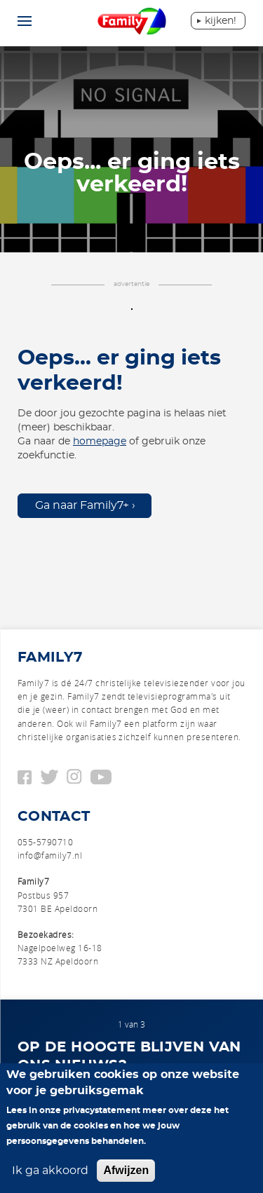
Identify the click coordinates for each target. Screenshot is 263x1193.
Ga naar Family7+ (82, 505)
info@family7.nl (50, 855)
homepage (99, 441)
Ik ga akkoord (50, 1170)
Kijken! (220, 21)
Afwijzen (126, 1170)
